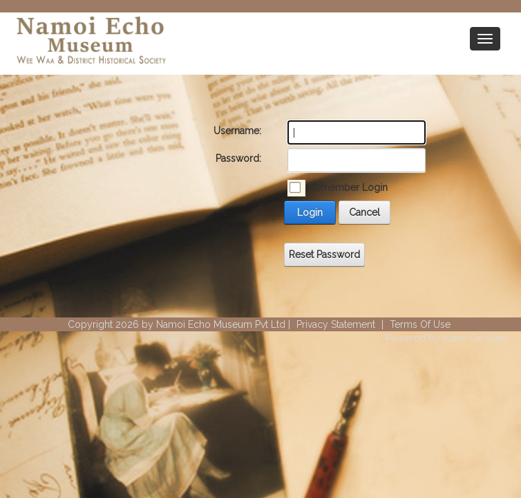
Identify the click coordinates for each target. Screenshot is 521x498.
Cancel (364, 212)
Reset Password (324, 254)
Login (310, 212)
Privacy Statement (335, 324)
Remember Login (348, 187)
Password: (238, 158)
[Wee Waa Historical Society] (89, 42)
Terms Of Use (420, 324)
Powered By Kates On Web (446, 338)
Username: (237, 130)
